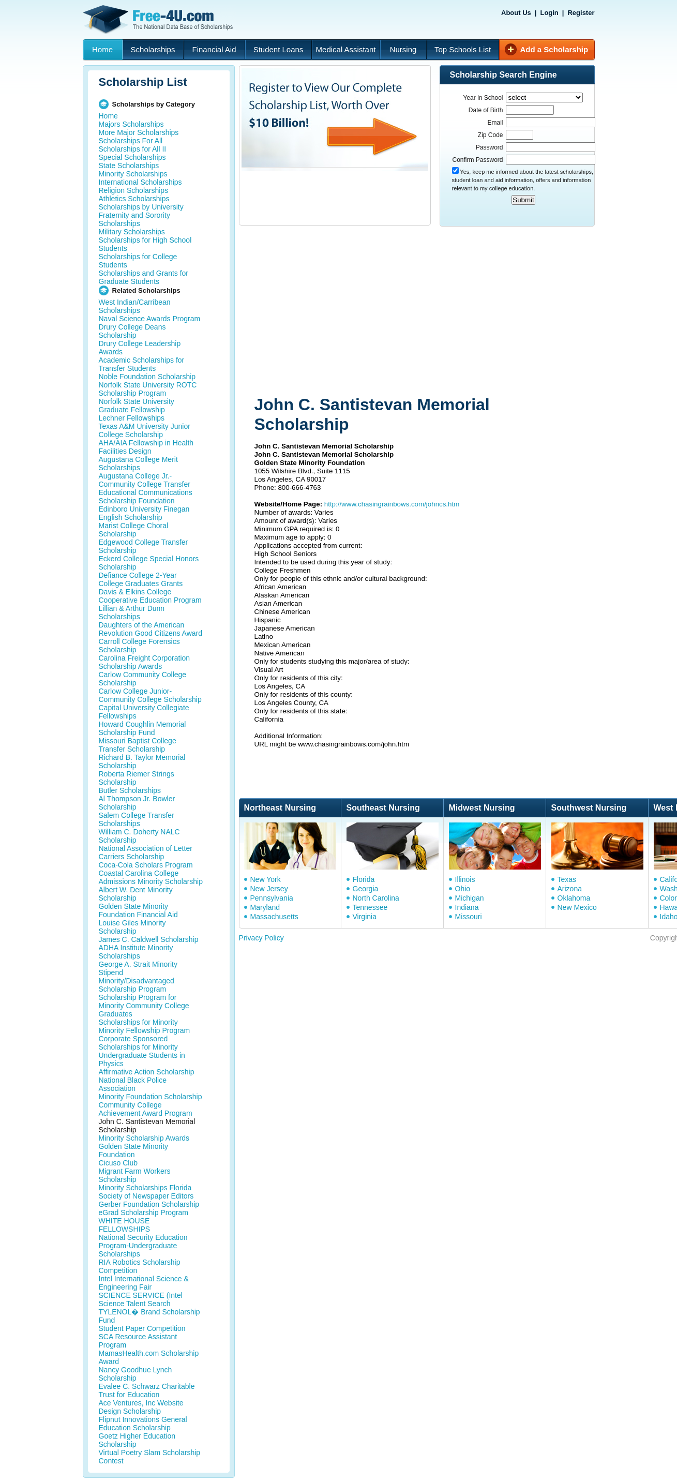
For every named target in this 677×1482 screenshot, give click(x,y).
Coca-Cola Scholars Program (146, 865)
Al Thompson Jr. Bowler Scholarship (137, 803)
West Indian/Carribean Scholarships (135, 306)
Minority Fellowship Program (144, 1030)
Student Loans (278, 49)
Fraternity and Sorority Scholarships (135, 219)
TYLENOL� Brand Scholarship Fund (149, 1316)
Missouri (468, 916)
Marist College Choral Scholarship (134, 529)
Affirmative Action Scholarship (146, 1072)
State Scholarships (129, 165)
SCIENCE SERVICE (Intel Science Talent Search (141, 1299)
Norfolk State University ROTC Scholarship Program (148, 389)
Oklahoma (574, 898)
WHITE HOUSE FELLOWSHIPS (125, 1225)
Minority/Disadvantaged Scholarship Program (136, 985)
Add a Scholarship (554, 49)
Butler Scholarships (130, 790)
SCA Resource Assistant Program (138, 1341)
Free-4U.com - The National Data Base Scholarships (159, 19)
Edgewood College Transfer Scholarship (143, 546)
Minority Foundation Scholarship (150, 1096)
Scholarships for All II (133, 149)
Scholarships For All (131, 141)
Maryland (265, 907)
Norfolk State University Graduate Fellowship (136, 405)
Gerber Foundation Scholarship (149, 1204)
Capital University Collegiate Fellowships (144, 711)
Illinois (465, 879)
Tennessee (370, 907)
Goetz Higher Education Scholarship (137, 1440)
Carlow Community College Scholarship (143, 678)
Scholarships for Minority (138, 1022)
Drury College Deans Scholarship (132, 331)
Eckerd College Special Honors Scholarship (149, 563)
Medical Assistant (346, 49)
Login (549, 13)
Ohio (463, 889)
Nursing (403, 49)
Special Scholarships (132, 157)
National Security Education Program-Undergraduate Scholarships (143, 1245)
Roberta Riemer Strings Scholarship (136, 778)
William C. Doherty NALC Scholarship (139, 836)
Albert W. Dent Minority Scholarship (136, 894)
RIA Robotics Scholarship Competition (139, 1266)
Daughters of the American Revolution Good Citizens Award (151, 629)
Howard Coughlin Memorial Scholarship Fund (142, 728)
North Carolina (376, 898)
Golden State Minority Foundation (134, 1150)
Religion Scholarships (134, 190)
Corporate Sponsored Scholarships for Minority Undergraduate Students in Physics (142, 1051)
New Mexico (577, 907)
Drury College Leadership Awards (140, 347)
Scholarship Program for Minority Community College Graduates (144, 1005)
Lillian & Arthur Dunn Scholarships (132, 612)
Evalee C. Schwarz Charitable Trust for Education (147, 1390)
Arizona (570, 889)
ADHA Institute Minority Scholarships (136, 952)
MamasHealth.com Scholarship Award (149, 1357)
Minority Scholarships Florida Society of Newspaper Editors (146, 1192)
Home (102, 49)
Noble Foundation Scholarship (147, 376)
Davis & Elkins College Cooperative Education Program (150, 596)
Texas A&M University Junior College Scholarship (144, 430)
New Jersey (269, 889)
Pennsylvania (271, 898)
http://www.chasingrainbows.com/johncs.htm (392, 504)
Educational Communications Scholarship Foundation (145, 496)
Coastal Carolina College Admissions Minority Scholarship (151, 877)
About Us (516, 13)
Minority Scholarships (133, 174)
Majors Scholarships (131, 124)
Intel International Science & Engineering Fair (144, 1283)
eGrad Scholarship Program (144, 1212)
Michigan (469, 898)
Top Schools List (462, 49)
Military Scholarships (132, 232)
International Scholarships (140, 182)
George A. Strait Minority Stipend (138, 968)
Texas (567, 879)
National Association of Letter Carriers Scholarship (145, 852)
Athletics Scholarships (134, 198)
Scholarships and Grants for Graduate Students (144, 277)
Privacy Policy (261, 938)
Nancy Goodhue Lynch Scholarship (135, 1374)
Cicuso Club (118, 1163)
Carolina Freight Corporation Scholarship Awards (144, 662)
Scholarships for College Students (138, 260)
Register (580, 13)
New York (265, 879)
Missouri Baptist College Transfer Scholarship (137, 745)
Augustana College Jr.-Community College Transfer (144, 480)
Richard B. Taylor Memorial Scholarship (142, 761)
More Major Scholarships (139, 132)
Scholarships (153, 49)
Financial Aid (214, 49)
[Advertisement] (425, 311)
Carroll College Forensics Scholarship (139, 645)
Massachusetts (274, 916)
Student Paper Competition (142, 1328)
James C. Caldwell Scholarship (149, 939)
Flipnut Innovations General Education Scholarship (143, 1423)
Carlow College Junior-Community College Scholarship (150, 695)
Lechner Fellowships (132, 418)
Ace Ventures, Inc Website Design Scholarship (141, 1407)
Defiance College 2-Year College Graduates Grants (141, 579)
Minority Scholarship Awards (144, 1138)
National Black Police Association (133, 1084)
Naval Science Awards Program (150, 319)
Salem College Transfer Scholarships (136, 819)
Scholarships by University (141, 207)
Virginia (365, 916)
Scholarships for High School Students (145, 244)
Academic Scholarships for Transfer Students (142, 364)
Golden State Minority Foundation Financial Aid (138, 910)
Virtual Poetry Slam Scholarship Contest (150, 1456)
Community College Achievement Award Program (145, 1109)
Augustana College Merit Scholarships (138, 463)
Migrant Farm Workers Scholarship (135, 1175)
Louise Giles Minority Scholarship (132, 927)
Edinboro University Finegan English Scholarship (144, 513)
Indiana (467, 907)
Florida (364, 879)
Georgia (366, 889)
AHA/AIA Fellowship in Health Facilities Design (146, 447)
